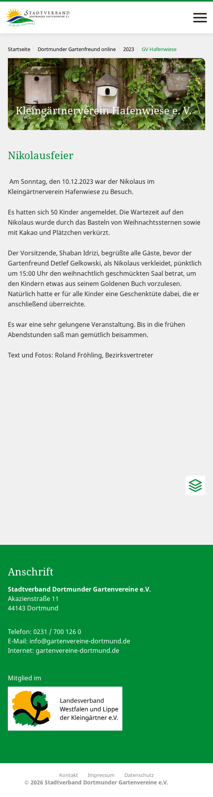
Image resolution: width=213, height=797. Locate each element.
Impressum (101, 775)
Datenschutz (139, 775)
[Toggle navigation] (200, 17)
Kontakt (68, 775)
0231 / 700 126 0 (57, 631)
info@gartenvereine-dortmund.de (79, 641)
